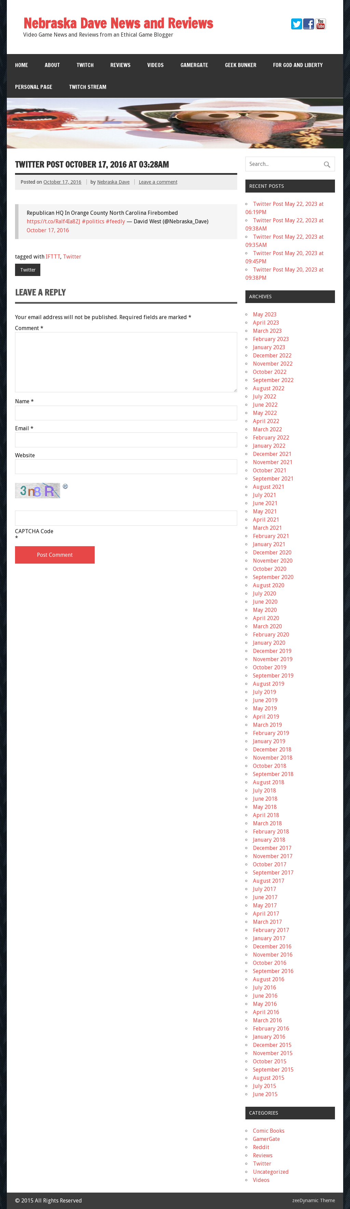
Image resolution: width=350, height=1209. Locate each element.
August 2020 (268, 585)
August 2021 (268, 487)
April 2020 (266, 618)
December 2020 (272, 552)
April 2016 (266, 1012)
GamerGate (194, 65)
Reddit (261, 1147)
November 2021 (273, 462)
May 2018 (265, 807)
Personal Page (33, 87)
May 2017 (265, 905)
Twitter (72, 256)
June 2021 (265, 503)
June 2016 (265, 996)
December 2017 (272, 848)
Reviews (120, 65)
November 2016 (273, 954)
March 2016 (267, 1020)
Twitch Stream (87, 87)
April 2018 (266, 815)
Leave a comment (158, 182)
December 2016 (272, 946)
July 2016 (264, 987)
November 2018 (273, 757)
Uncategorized (271, 1172)
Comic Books (268, 1131)
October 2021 (269, 470)
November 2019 (273, 659)
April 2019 (266, 716)
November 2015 (273, 1053)
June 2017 (265, 897)
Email (24, 428)
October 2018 (269, 766)
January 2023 (269, 347)
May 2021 (265, 511)
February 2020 (271, 634)
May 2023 (265, 314)
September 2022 (273, 380)
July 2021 (264, 495)
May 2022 (265, 413)
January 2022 (269, 446)
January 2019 (269, 741)
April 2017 (266, 913)
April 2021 (266, 519)
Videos (155, 65)
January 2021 (269, 544)
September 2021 (273, 478)
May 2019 (265, 708)
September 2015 (273, 1069)
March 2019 (267, 725)
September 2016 (273, 971)
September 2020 (273, 577)
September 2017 (273, 872)
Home (21, 65)
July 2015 (264, 1086)
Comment (29, 328)
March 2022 (267, 429)
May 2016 (265, 1004)
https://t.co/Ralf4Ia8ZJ (53, 221)
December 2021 (272, 454)
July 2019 (264, 692)
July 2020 (264, 593)
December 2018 (272, 749)
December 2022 (272, 355)
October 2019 (269, 667)
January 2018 (269, 840)
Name (24, 401)
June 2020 (265, 602)
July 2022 (264, 396)
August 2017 (268, 881)
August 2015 (268, 1078)
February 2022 (271, 437)
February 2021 (271, 536)
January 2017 (269, 938)
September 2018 (273, 774)
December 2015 (272, 1045)
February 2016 (271, 1028)
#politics (93, 221)
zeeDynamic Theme (313, 1200)
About (52, 65)
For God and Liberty (298, 65)
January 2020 (269, 643)
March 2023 (267, 331)
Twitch (85, 65)
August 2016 (268, 979)
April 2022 (266, 421)
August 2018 (268, 782)
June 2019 (265, 700)
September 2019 (273, 675)
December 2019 (272, 651)
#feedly (115, 221)
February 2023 (271, 339)
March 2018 (267, 823)
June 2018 (265, 799)
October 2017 (269, 864)
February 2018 (271, 831)
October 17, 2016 (48, 230)
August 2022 (268, 388)
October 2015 (269, 1061)
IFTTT (53, 256)
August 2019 (268, 684)
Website (25, 455)
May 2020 (265, 610)
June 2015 (265, 1094)
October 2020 (269, 569)
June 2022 (265, 405)
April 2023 (266, 322)
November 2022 (273, 363)
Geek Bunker (240, 65)
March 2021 (267, 528)
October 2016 (269, 963)
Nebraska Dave (113, 182)
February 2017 (271, 930)
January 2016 (269, 1037)
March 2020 (267, 626)
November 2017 (273, 856)
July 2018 (264, 790)
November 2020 (273, 560)
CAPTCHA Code (34, 531)
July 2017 (264, 889)
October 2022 (269, 372)
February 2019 (271, 733)
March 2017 (267, 922)
